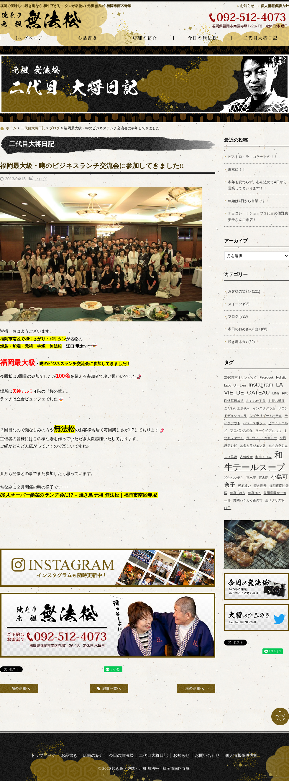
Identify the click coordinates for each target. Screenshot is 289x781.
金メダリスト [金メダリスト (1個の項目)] (275, 500)
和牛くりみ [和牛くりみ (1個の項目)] (263, 457)
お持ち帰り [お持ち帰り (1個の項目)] (276, 400)
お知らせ (247, 6)
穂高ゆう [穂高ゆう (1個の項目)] (254, 493)
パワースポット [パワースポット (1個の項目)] (254, 423)
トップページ (29, 38)
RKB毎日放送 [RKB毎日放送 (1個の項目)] (234, 400)
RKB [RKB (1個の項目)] (285, 393)
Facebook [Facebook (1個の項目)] (267, 377)
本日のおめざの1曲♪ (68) (247, 329)
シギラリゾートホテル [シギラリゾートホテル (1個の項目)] (265, 415)
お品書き (87, 38)
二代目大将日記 (260, 38)
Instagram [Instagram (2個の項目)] (260, 385)
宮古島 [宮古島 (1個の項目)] (263, 477)
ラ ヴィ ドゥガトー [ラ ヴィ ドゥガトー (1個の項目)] (261, 438)
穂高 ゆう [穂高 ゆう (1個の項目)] (237, 493)
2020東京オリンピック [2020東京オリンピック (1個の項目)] (240, 377)
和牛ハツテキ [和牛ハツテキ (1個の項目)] (234, 477)
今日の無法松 (202, 38)
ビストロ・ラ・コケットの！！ (252, 157)
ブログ (54, 128)
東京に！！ (237, 169)
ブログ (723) (238, 316)
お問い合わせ (207, 755)
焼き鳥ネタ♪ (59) (241, 342)
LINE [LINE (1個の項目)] (276, 393)
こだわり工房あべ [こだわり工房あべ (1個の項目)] (237, 408)
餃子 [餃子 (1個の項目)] (227, 508)
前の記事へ (19, 688)
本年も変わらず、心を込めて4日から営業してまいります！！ (257, 185)
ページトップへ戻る (280, 716)
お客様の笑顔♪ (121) (244, 291)
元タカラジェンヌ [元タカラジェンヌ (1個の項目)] (253, 445)
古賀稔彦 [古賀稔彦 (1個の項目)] (246, 457)
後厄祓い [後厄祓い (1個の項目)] (244, 485)
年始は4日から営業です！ (248, 201)
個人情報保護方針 (275, 6)
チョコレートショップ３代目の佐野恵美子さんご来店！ (258, 216)
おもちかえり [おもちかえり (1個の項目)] (256, 400)
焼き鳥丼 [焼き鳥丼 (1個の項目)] (260, 485)
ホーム (11, 128)
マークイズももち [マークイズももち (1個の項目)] (268, 430)
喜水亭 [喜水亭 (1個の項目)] (251, 477)
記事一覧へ (109, 688)
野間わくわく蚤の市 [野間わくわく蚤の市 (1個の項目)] (247, 500)
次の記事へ (196, 688)
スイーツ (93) (238, 304)
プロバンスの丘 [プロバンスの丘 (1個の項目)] (241, 430)
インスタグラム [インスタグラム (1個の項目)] (264, 408)
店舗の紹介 (144, 38)
